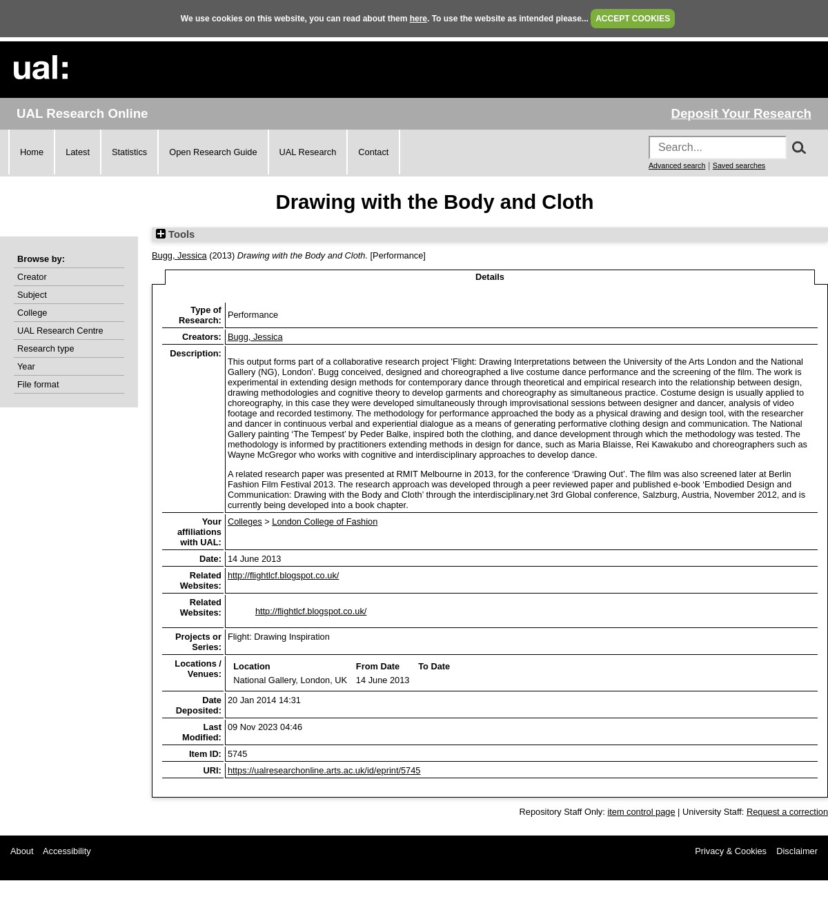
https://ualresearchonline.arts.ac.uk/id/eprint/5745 (324, 770)
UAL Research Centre (60, 330)
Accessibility (67, 851)
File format (38, 384)
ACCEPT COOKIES (632, 18)
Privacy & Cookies (731, 851)
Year (26, 366)
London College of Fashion (324, 521)
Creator (32, 277)
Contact (373, 152)
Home (31, 152)
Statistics (129, 152)
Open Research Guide (213, 152)
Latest (78, 152)
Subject (32, 295)
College (32, 312)
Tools (175, 234)
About (21, 851)
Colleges (245, 521)
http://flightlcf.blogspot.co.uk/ (283, 575)
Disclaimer (797, 851)
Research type (46, 348)
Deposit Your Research (741, 113)
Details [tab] (489, 277)
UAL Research (308, 152)
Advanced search (677, 165)
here (418, 18)
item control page (641, 812)
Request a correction (787, 812)
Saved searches (739, 165)
